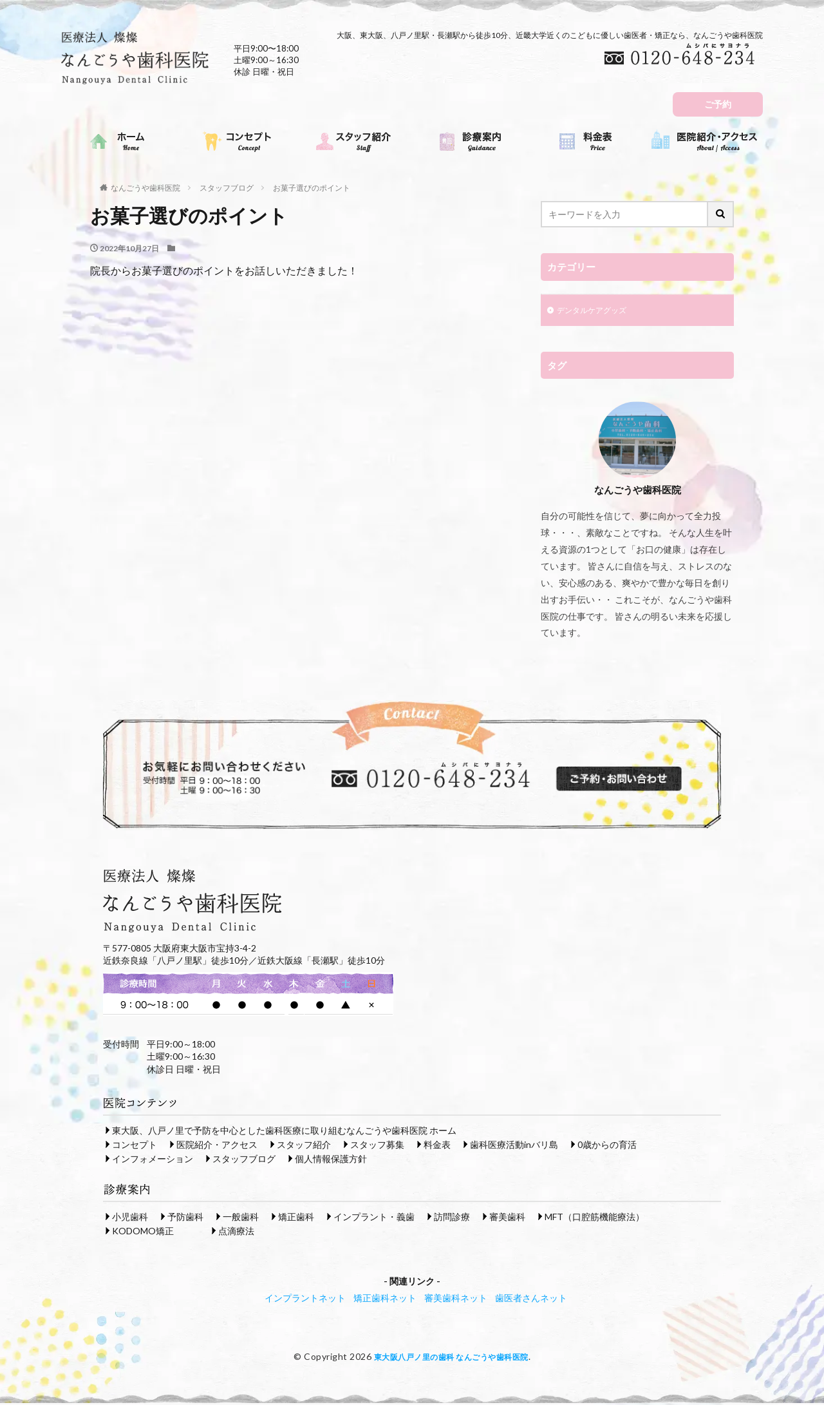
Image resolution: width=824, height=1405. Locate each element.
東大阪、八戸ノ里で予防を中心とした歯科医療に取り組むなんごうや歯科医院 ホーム (284, 1131)
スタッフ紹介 (304, 1145)
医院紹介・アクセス (217, 1145)
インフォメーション (152, 1159)
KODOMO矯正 (143, 1232)
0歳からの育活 (607, 1145)
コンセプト (134, 1145)
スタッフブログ (227, 188)
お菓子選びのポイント (311, 188)
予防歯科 (185, 1217)
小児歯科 (130, 1217)
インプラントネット (305, 1299)
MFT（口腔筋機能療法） (594, 1217)
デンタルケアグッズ (597, 311)
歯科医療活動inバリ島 (514, 1145)
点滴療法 (236, 1232)
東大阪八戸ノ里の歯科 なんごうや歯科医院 (451, 1357)
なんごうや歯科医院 (145, 188)
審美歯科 (507, 1217)
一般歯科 (241, 1217)
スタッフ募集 (377, 1145)
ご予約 (717, 104)
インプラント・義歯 (374, 1217)
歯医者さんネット (531, 1299)
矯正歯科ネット (385, 1299)
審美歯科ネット (455, 1299)
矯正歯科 (296, 1217)
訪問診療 (452, 1217)
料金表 (437, 1145)
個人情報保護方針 (331, 1159)
